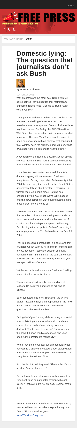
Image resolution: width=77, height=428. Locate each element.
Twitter (9, 29)
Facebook (4, 29)
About (70, 5)
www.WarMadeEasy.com (29, 415)
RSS (14, 29)
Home (28, 39)
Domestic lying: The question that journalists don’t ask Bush (44, 63)
